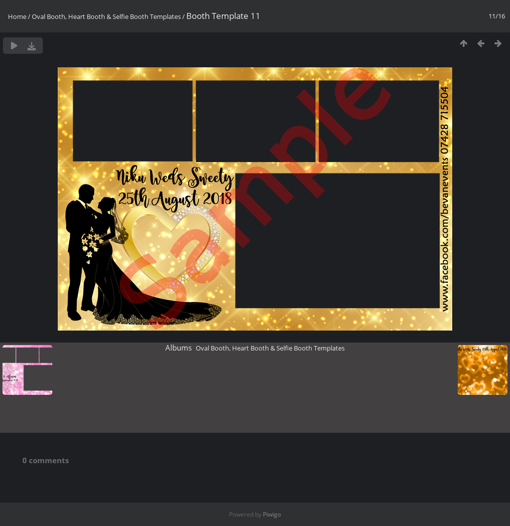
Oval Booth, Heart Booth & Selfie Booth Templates (106, 16)
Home (17, 16)
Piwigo (272, 514)
